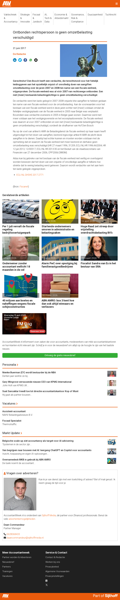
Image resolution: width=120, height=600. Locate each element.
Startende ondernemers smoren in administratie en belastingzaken (58, 229)
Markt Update (11, 433)
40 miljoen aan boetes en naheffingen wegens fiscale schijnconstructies (18, 303)
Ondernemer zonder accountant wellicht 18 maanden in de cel (16, 266)
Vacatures (8, 403)
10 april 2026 (49, 258)
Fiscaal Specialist (11, 420)
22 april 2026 (9, 221)
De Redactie (19, 54)
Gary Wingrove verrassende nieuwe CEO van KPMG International (36, 381)
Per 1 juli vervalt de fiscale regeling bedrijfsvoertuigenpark (18, 229)
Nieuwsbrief (8, 562)
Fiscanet (24, 186)
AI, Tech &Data (48, 18)
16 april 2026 (88, 221)
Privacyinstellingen (54, 576)
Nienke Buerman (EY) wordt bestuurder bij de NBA (29, 372)
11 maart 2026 (10, 295)
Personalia (9, 364)
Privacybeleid (52, 566)
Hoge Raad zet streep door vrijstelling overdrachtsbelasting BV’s (97, 229)
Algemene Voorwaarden (57, 571)
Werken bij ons (52, 562)
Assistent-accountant (14, 411)
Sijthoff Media (49, 515)
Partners (6, 566)
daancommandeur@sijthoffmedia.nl (25, 537)
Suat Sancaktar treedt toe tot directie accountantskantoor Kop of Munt (40, 391)
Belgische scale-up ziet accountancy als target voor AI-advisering (38, 440)
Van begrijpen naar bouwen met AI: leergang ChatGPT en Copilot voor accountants (46, 450)
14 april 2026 (9, 258)
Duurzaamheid (95, 14)
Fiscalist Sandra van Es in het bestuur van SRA (98, 265)
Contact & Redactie (55, 557)
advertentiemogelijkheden (22, 519)
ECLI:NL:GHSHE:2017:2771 (30, 174)
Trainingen (7, 571)
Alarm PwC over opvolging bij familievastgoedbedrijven (59, 265)
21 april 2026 (49, 221)
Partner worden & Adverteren (16, 557)
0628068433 (13, 534)
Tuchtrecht (110, 14)
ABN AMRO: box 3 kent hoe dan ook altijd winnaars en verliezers (58, 303)
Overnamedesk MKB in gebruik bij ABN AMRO (26, 459)
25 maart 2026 (89, 258)
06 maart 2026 (50, 295)
